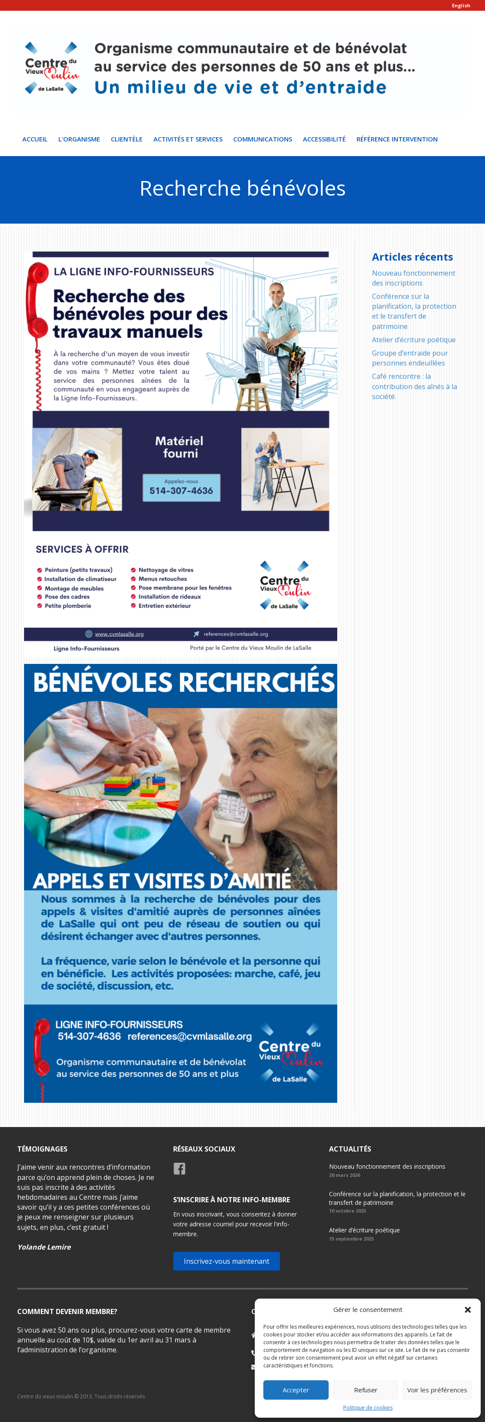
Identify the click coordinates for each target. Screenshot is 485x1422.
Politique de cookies (368, 1407)
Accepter (296, 1389)
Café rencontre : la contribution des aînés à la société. (414, 386)
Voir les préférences (437, 1389)
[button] (468, 1309)
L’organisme (79, 139)
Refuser (366, 1389)
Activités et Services (188, 139)
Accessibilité (324, 139)
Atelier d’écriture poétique (414, 339)
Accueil (35, 139)
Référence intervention (397, 139)
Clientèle (127, 139)
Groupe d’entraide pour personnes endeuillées (410, 358)
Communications (262, 139)
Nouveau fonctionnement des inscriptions (413, 278)
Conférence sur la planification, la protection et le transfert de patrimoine (414, 311)
